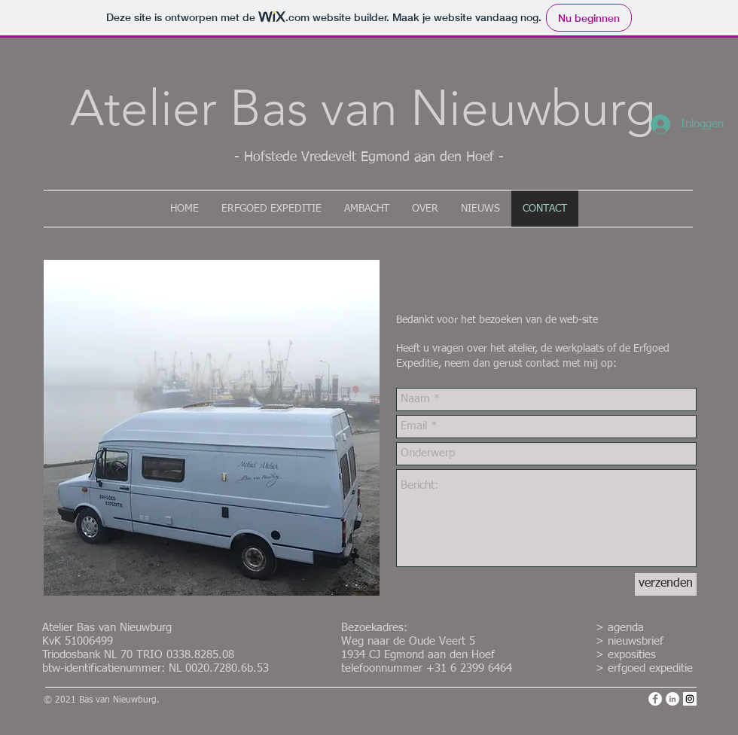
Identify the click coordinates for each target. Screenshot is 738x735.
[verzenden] (666, 584)
